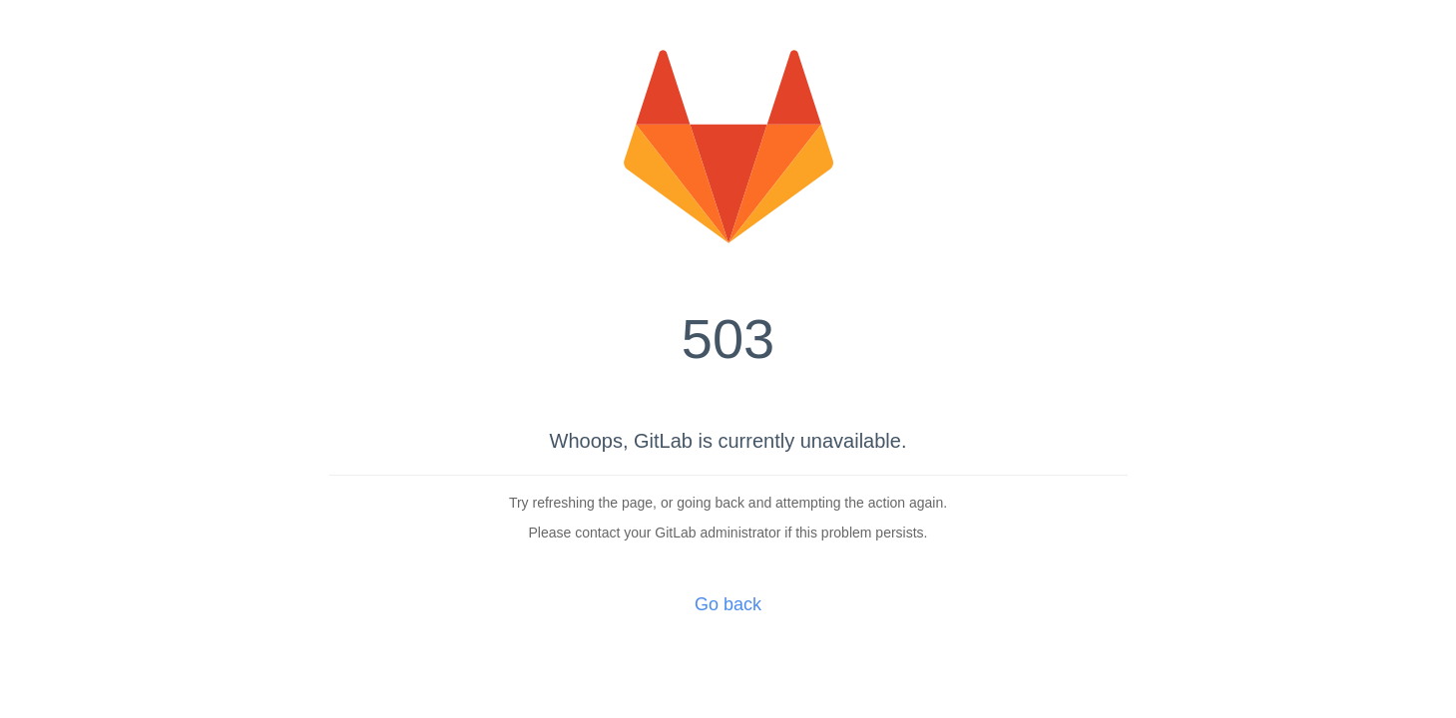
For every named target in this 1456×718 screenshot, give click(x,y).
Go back (728, 604)
